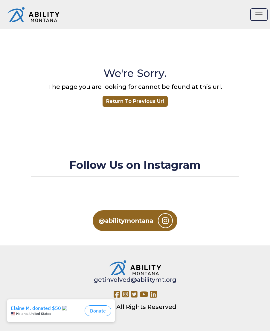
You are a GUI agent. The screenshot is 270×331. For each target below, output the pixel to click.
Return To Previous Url (135, 101)
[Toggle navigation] (259, 14)
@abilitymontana (136, 220)
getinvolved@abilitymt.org (135, 279)
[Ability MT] (33, 14)
